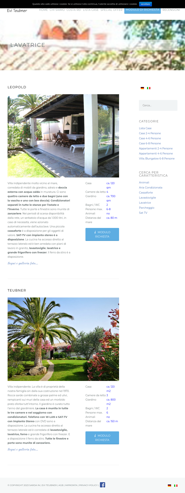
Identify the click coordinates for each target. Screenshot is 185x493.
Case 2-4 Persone (150, 133)
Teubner (17, 290)
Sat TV (143, 212)
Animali (144, 182)
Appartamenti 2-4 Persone (156, 148)
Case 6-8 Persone (150, 143)
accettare (145, 4)
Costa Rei (74, 10)
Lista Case (91, 10)
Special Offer (111, 10)
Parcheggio (146, 207)
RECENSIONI (171, 10)
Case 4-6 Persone (150, 138)
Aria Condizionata (150, 187)
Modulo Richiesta (102, 234)
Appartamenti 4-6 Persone (156, 153)
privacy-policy (88, 485)
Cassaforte (146, 192)
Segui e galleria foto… (23, 263)
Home (43, 10)
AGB (61, 485)
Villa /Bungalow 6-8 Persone (157, 158)
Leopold (17, 87)
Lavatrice (145, 202)
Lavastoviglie (147, 197)
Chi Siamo (57, 10)
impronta (71, 485)
